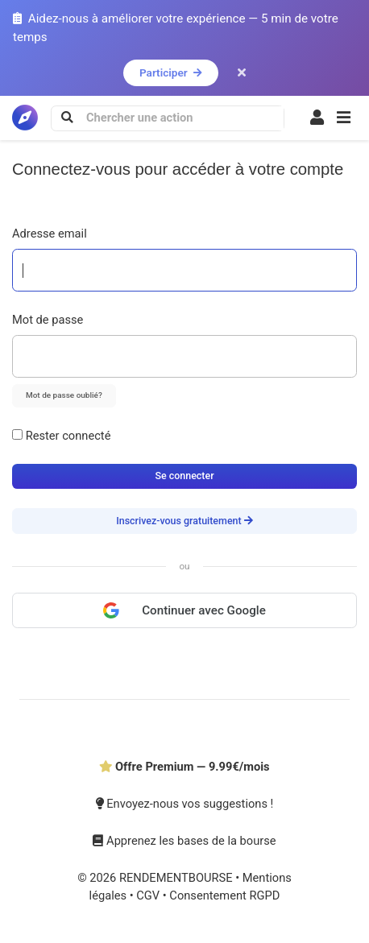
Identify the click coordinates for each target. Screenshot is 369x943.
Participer (170, 72)
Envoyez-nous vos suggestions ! (185, 803)
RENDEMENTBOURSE (177, 878)
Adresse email (49, 233)
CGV (149, 895)
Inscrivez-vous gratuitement (184, 521)
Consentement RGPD (224, 895)
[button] (343, 118)
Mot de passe (47, 319)
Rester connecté (61, 435)
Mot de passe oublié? (64, 395)
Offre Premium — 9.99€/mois (184, 766)
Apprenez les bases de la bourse (184, 840)
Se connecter (184, 475)
